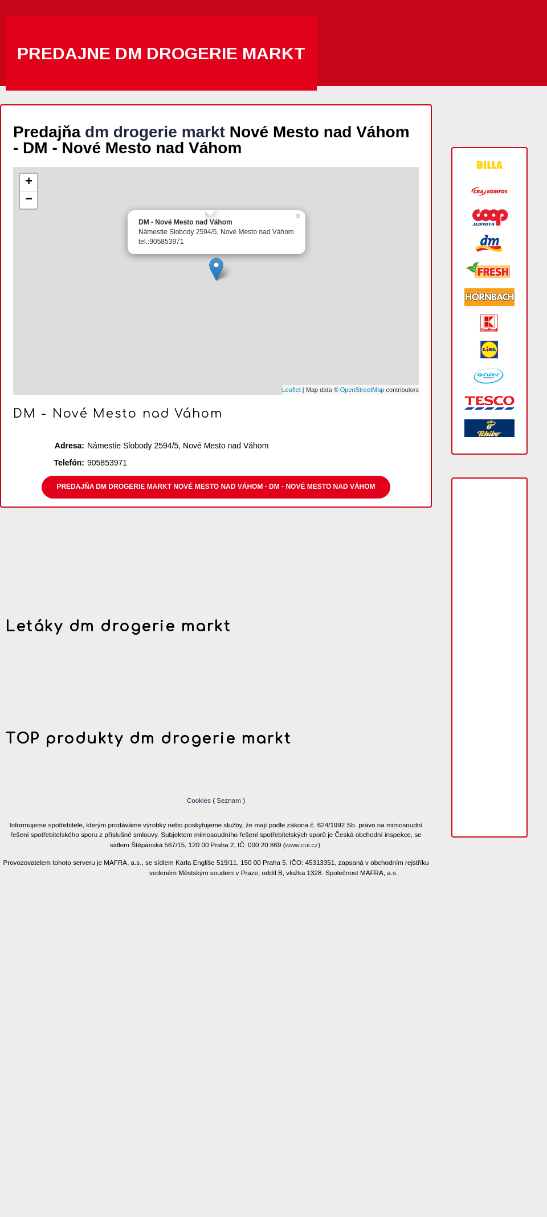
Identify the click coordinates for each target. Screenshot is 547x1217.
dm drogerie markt (155, 132)
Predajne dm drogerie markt (161, 53)
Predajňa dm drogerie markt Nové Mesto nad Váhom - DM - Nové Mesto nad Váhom (215, 487)
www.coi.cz (302, 844)
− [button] (28, 200)
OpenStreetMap (362, 389)
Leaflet (291, 389)
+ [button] (28, 182)
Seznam (229, 800)
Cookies (200, 800)
